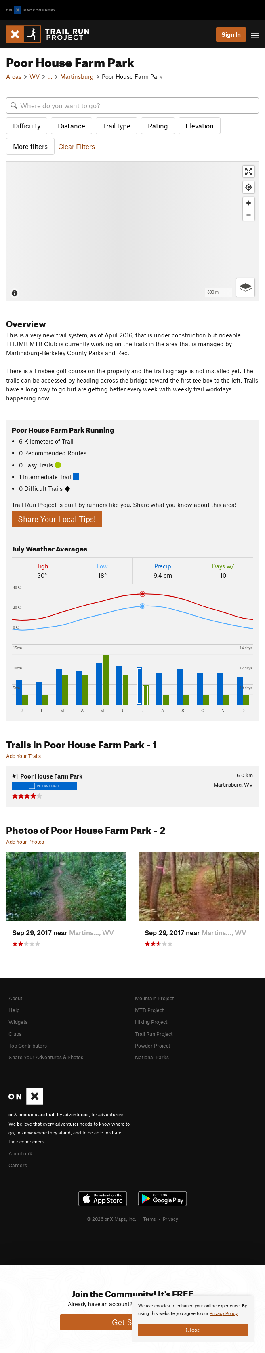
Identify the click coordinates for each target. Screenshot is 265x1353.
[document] (193, 1319)
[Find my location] (248, 187)
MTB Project (149, 1010)
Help (13, 1010)
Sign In (231, 34)
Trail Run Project (153, 1034)
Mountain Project (154, 998)
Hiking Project (151, 1021)
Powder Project (152, 1045)
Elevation (199, 126)
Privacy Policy (224, 1313)
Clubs (14, 1034)
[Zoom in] (248, 203)
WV (34, 76)
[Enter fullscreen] (248, 171)
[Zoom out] (248, 215)
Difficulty (26, 126)
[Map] (132, 231)
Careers (17, 1165)
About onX (20, 1153)
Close (193, 1329)
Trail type (116, 126)
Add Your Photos (25, 841)
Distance (71, 126)
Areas (13, 76)
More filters (30, 146)
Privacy (170, 1219)
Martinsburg (77, 76)
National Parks (152, 1057)
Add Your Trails (23, 756)
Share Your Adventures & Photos (45, 1057)
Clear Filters (76, 146)
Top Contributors (27, 1045)
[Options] (245, 287)
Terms (149, 1219)
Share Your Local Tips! (57, 519)
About (15, 998)
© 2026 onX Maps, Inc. (111, 1219)
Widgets (17, 1021)
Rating (158, 126)
